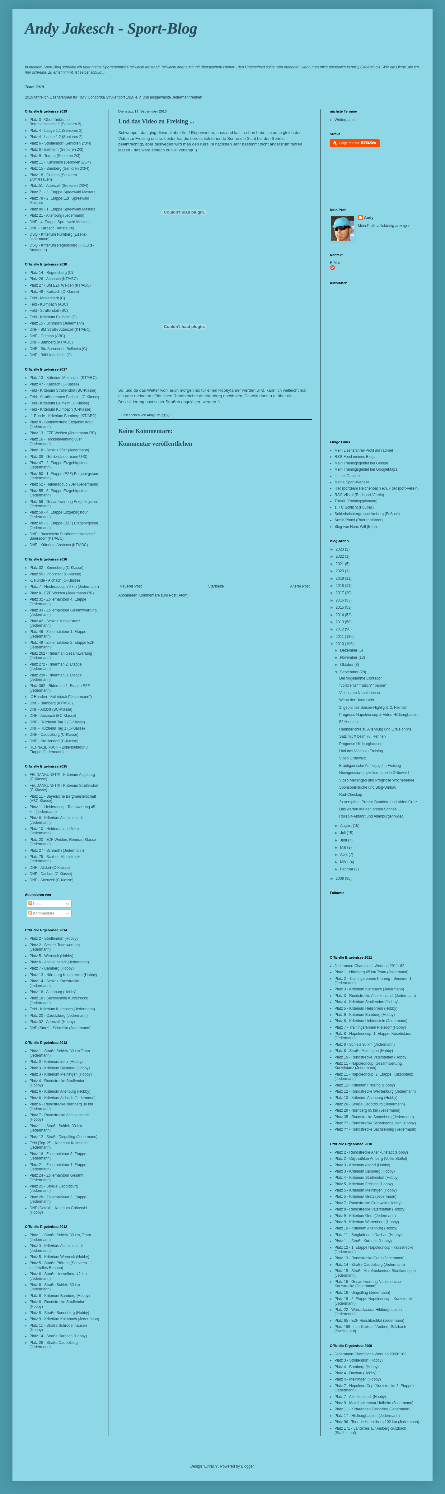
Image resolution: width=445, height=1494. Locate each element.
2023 (340, 549)
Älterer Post (300, 586)
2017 (340, 593)
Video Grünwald (352, 758)
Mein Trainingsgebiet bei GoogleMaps (366, 469)
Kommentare (41, 913)
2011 (340, 636)
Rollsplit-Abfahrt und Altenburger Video (371, 816)
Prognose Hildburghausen (360, 744)
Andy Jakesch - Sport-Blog (111, 28)
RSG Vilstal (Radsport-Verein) (359, 495)
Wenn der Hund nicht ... (358, 700)
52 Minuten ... (350, 722)
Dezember (349, 650)
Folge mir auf (358, 143)
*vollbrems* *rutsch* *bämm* (362, 685)
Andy (368, 217)
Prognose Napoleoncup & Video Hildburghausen (379, 714)
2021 (340, 564)
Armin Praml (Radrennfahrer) (359, 520)
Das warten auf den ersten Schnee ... (370, 809)
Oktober (347, 664)
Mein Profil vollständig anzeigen (384, 226)
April (344, 854)
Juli (343, 833)
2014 (340, 615)
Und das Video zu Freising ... (156, 121)
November (349, 657)
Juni (344, 840)
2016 (340, 600)
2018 (340, 585)
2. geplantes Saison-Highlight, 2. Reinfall (372, 707)
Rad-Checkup (350, 794)
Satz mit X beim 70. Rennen (362, 736)
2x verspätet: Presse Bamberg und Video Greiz (378, 802)
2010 (340, 644)
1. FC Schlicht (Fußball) (354, 507)
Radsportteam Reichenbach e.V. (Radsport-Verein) (377, 488)
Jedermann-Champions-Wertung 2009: (367, 1354)
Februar (347, 869)
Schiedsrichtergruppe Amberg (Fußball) (367, 514)
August (346, 825)
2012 (340, 629)
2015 (340, 607)
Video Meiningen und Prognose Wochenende (376, 780)
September (349, 672)
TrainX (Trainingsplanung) (356, 501)
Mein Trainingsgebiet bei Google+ (362, 463)
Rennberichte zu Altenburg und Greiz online (375, 729)
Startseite (216, 586)
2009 (340, 878)
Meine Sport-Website (352, 482)
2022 (340, 556)
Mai (343, 847)
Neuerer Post (131, 586)
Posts (35, 903)
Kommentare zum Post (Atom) (163, 595)
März (344, 862)
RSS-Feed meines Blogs (355, 456)
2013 (340, 622)
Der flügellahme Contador (360, 678)
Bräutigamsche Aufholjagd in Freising (370, 765)
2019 (340, 578)
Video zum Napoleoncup (359, 693)
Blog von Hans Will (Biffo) (356, 526)
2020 (340, 571)
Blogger (247, 1466)
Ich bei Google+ (348, 476)
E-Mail (335, 263)
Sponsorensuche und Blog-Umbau (367, 787)
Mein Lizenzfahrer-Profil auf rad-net (364, 450)
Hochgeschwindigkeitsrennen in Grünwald (374, 773)
